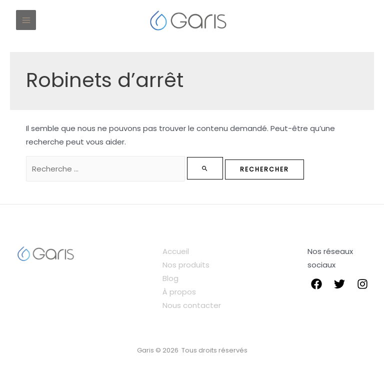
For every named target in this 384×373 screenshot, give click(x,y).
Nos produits (186, 265)
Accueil (175, 251)
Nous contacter (191, 305)
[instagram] (362, 284)
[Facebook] (316, 284)
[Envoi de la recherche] (205, 168)
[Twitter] (339, 284)
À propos (179, 291)
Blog (170, 278)
